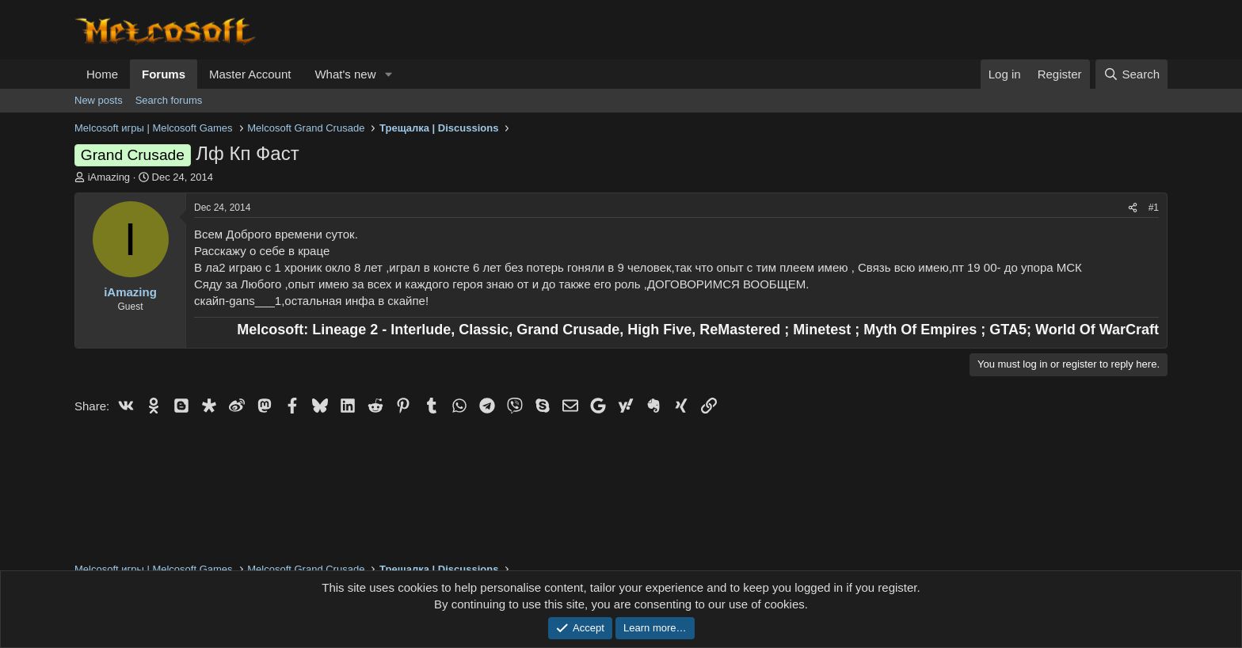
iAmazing (109, 177)
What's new (344, 74)
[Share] (1132, 208)
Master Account (250, 74)
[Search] (1131, 74)
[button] (388, 74)
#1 (1154, 207)
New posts (98, 100)
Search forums (169, 100)
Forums (163, 74)
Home (102, 74)
